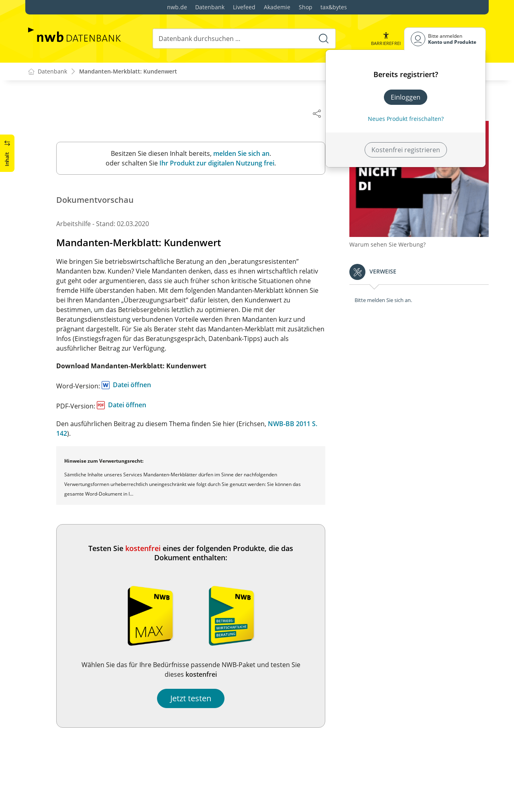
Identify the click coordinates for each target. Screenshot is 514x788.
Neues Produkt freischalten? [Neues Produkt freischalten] (406, 118)
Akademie (277, 7)
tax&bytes (333, 7)
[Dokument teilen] (321, 113)
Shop (305, 7)
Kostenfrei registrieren (405, 149)
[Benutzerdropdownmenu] (445, 38)
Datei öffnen (136, 385)
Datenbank (209, 7)
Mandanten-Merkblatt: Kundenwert (128, 72)
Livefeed (244, 7)
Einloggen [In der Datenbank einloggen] (405, 97)
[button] (386, 38)
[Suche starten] (323, 38)
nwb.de (177, 7)
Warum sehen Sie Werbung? (391, 241)
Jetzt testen (194, 698)
